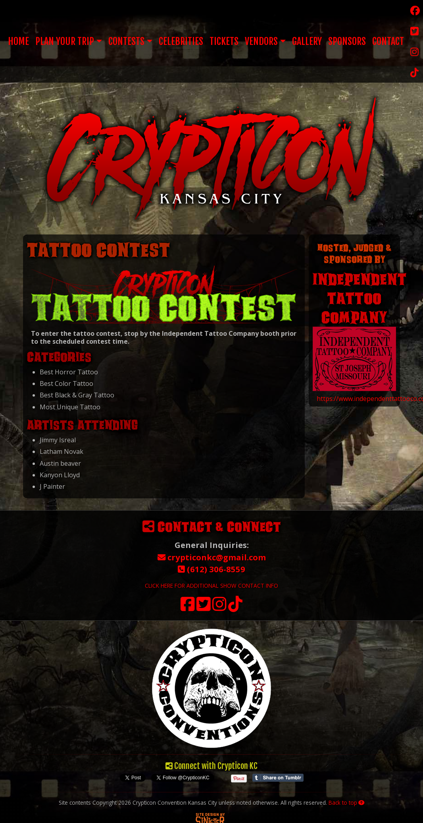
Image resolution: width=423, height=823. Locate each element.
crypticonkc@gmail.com (212, 557)
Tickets (224, 41)
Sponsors (347, 41)
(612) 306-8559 (211, 569)
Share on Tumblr (278, 778)
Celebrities (181, 41)
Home (18, 41)
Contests (126, 41)
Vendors (261, 41)
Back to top (346, 802)
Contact (388, 41)
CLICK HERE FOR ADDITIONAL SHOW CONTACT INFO (211, 585)
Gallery (307, 41)
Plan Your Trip (64, 41)
